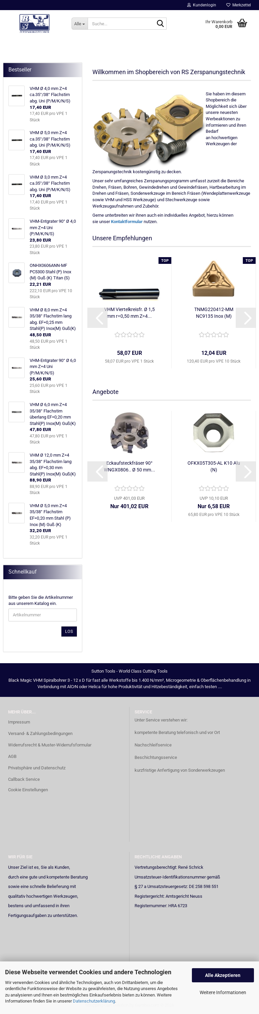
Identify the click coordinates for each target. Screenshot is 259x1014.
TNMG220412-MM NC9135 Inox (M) (213, 313)
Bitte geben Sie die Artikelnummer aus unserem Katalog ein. (40, 600)
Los (69, 631)
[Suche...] (79, 24)
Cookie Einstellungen (28, 789)
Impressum (19, 722)
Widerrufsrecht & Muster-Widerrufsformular (49, 744)
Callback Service (24, 779)
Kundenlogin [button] (201, 5)
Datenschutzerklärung (94, 1001)
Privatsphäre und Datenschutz (36, 767)
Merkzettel (238, 5)
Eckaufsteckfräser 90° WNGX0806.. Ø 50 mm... (129, 466)
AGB (12, 756)
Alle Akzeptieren (222, 975)
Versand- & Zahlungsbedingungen (40, 733)
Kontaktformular (127, 221)
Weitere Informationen (223, 992)
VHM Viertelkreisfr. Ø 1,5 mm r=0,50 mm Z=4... (129, 313)
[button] (97, 318)
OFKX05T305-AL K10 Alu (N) (214, 466)
